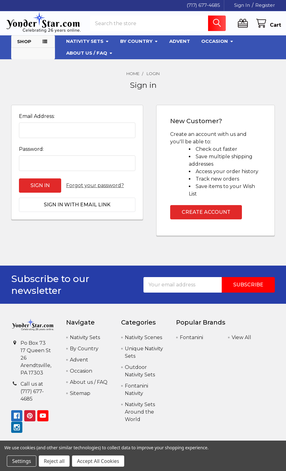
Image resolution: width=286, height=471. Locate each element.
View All (241, 342)
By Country (139, 46)
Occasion (217, 46)
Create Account (206, 217)
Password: (31, 154)
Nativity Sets (87, 46)
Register (265, 5)
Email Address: (37, 121)
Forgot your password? (95, 190)
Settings (21, 461)
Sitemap (80, 398)
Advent (179, 46)
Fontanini (191, 342)
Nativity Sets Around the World (140, 416)
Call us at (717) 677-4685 (32, 396)
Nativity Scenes (143, 342)
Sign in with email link (77, 210)
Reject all (54, 461)
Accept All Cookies (98, 461)
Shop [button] (24, 46)
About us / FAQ (89, 58)
